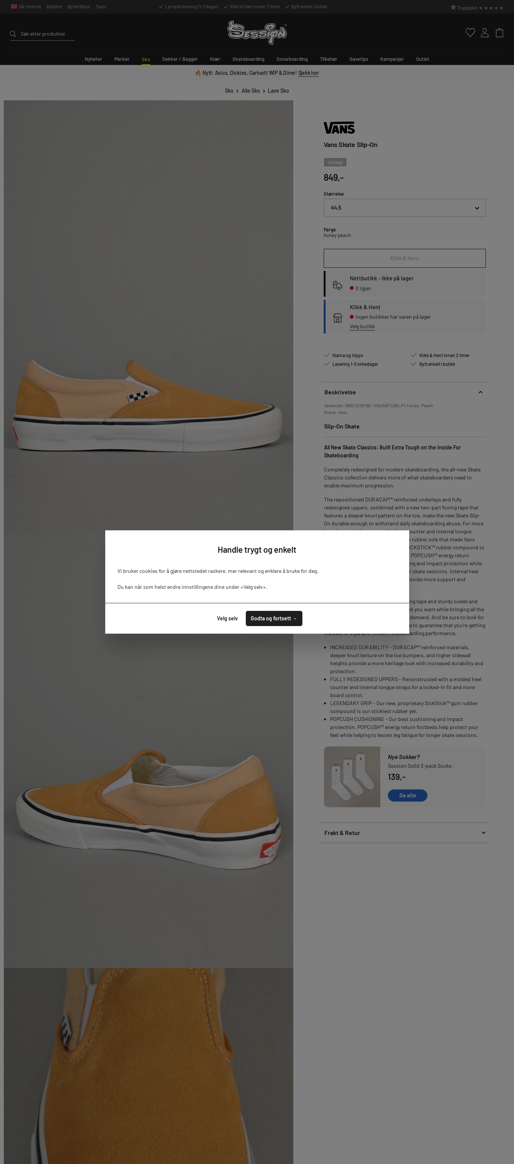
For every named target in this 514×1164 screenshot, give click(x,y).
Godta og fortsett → (274, 618)
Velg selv (227, 618)
